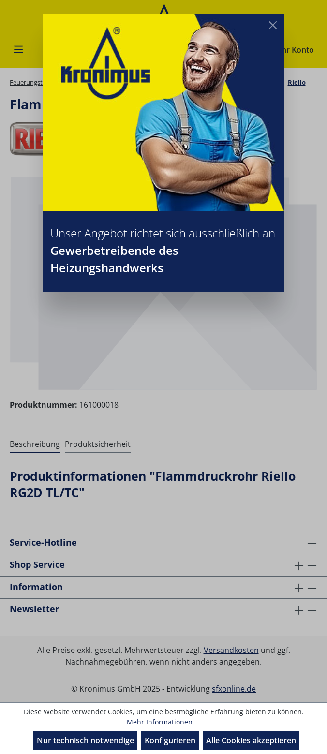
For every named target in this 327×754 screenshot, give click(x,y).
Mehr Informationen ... (163, 721)
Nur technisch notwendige (85, 740)
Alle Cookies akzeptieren (251, 740)
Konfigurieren (170, 740)
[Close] (273, 25)
